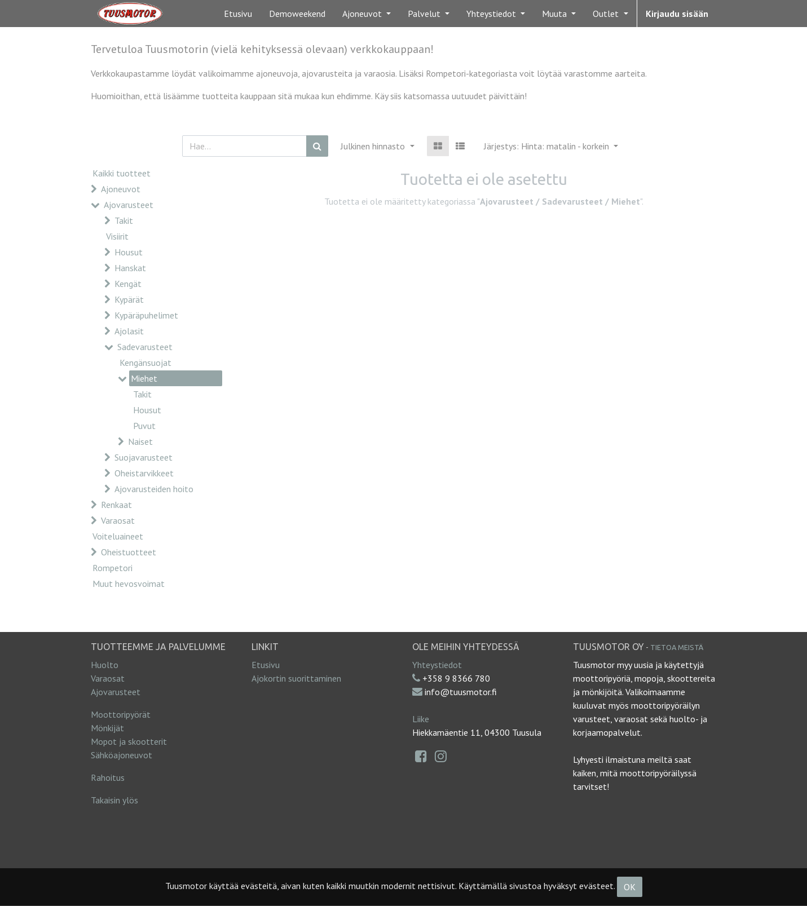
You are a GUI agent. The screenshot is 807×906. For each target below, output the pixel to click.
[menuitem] (238, 13)
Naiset (140, 441)
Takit (123, 220)
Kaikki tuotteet (121, 173)
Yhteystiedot (437, 664)
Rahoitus (108, 777)
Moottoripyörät (121, 714)
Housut (128, 252)
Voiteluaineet (117, 536)
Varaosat (118, 520)
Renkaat (116, 504)
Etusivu (266, 664)
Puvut (144, 425)
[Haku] (317, 146)
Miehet (144, 378)
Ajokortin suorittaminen (296, 678)
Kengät (128, 283)
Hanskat (130, 267)
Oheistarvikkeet (144, 473)
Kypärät (129, 299)
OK (630, 886)
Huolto (104, 664)
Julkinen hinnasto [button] (374, 146)
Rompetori (112, 567)
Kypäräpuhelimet (146, 315)
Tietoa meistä (676, 647)
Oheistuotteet (128, 552)
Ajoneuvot (120, 189)
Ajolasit (129, 331)
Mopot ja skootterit (129, 741)
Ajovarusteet (128, 204)
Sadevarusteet (145, 346)
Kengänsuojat (145, 362)
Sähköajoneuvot (121, 755)
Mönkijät (107, 727)
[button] (551, 146)
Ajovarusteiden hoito (153, 488)
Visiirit (117, 236)
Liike (420, 718)
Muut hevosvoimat (128, 583)
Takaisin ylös (114, 800)
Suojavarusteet (143, 457)
